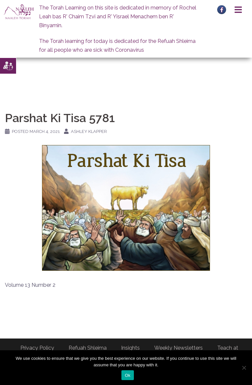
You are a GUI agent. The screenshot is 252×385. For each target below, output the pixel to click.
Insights (130, 348)
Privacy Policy (37, 348)
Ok (127, 375)
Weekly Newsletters (178, 348)
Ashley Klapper (89, 131)
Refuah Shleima (88, 348)
